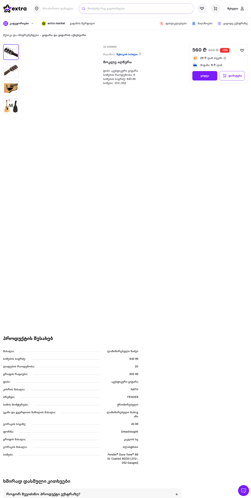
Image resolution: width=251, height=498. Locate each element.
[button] (53, 23)
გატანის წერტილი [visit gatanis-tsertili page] (82, 23)
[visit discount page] (173, 23)
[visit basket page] (215, 8)
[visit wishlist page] (202, 8)
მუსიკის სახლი (127, 54)
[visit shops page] (201, 23)
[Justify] (83, 9)
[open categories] (18, 23)
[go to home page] (15, 9)
